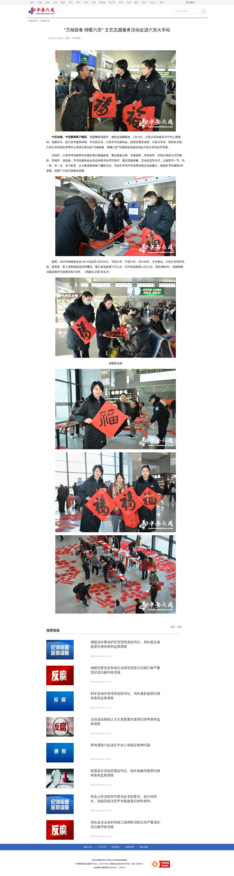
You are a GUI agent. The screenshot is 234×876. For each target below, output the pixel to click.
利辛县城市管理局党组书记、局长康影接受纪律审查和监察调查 (125, 696)
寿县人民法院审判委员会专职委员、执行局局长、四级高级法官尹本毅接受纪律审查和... (124, 799)
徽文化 (112, 2)
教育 (136, 2)
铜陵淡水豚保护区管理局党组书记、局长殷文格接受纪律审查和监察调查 (125, 644)
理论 (71, 2)
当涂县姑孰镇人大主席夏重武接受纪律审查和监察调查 (125, 721)
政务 (55, 2)
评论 (78, 2)
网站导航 (143, 847)
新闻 (48, 2)
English (153, 2)
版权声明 (129, 847)
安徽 (40, 2)
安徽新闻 (33, 20)
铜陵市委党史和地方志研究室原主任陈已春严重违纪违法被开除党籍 (125, 670)
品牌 (94, 2)
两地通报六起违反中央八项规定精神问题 (120, 745)
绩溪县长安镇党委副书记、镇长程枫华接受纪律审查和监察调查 (125, 773)
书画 (129, 2)
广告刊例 (102, 847)
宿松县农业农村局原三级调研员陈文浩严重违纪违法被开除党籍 (125, 824)
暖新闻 (102, 2)
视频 (63, 2)
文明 (86, 2)
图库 (144, 2)
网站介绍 (88, 847)
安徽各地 (45, 20)
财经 (121, 2)
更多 (162, 2)
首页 (32, 2)
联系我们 (116, 847)
